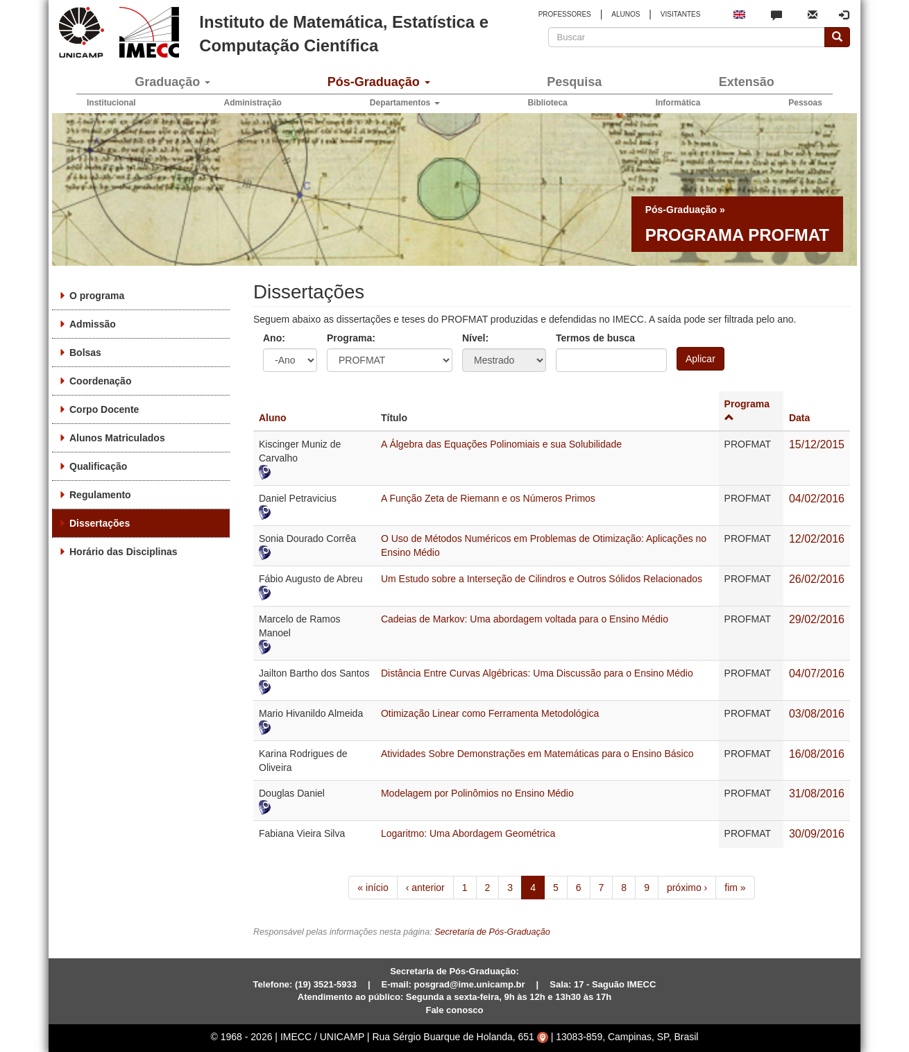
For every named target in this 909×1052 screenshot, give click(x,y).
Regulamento (100, 494)
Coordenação (100, 381)
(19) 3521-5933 (326, 984)
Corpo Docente (104, 409)
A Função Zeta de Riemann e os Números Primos (488, 498)
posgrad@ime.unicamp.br (469, 984)
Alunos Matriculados (117, 437)
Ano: (274, 337)
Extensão (746, 82)
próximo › (687, 887)
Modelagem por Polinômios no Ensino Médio (477, 793)
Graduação (172, 82)
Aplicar (700, 358)
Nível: (475, 337)
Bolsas (85, 352)
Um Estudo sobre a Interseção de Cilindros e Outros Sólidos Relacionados (541, 578)
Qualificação (98, 466)
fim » (734, 887)
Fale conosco (454, 1010)
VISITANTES (681, 14)
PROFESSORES (564, 14)
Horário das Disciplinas (123, 551)
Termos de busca (595, 337)
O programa (96, 295)
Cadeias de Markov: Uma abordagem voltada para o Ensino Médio (524, 619)
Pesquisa (574, 82)
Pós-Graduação (379, 82)
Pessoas (805, 103)
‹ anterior (425, 887)
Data (799, 417)
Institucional (111, 103)
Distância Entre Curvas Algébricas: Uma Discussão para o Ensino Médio (537, 673)
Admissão (92, 324)
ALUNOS (625, 14)
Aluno (273, 417)
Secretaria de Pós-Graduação (492, 932)
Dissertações (99, 523)
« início (372, 887)
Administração (253, 103)
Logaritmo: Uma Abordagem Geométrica (468, 833)
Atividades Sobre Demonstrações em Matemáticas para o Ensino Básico (537, 753)
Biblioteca (547, 103)
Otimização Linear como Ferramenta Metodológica (490, 713)
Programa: (351, 337)
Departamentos (405, 103)
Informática (678, 103)
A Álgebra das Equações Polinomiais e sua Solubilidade (501, 444)
